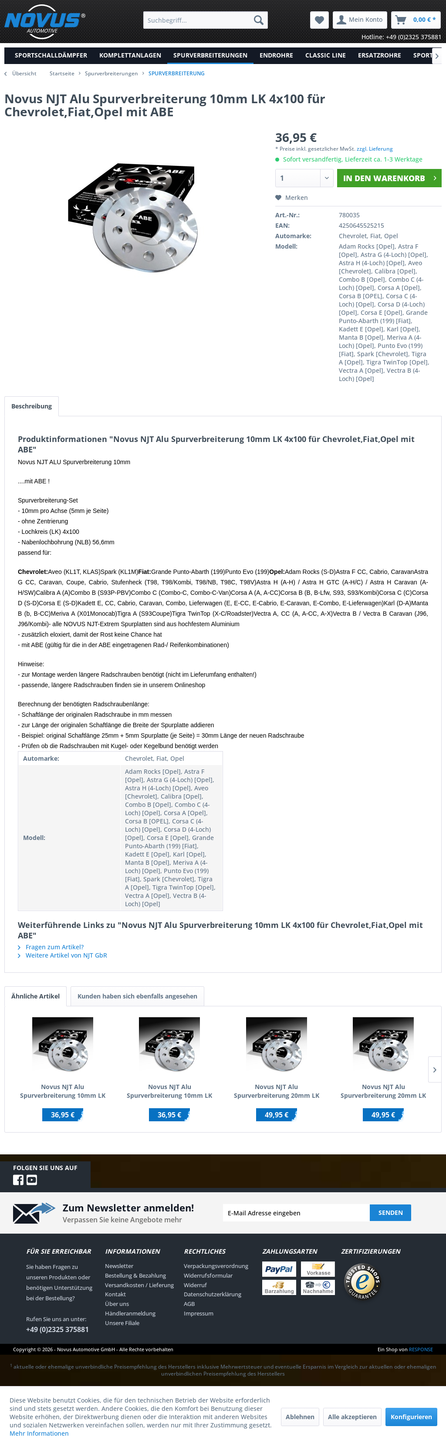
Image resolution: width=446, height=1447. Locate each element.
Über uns (117, 1304)
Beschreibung (31, 406)
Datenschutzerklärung (212, 1294)
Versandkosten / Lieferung (139, 1285)
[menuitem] (205, 20)
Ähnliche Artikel (35, 996)
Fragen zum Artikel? (51, 947)
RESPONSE (421, 1349)
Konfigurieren (411, 1417)
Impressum (198, 1313)
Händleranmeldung (130, 1313)
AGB (189, 1304)
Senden (390, 1212)
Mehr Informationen (39, 1433)
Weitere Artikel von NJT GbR (62, 955)
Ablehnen (300, 1417)
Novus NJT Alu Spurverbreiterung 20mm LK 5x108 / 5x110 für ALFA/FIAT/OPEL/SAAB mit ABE (383, 1091)
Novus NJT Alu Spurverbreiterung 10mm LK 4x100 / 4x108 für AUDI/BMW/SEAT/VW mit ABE (169, 1091)
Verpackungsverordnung (216, 1266)
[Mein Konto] (360, 20)
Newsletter (119, 1266)
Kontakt (115, 1294)
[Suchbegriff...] (205, 20)
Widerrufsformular (208, 1275)
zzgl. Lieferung (375, 148)
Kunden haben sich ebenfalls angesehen (137, 996)
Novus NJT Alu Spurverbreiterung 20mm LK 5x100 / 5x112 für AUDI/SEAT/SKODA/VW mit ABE (276, 1091)
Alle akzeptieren (352, 1417)
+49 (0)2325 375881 (57, 1329)
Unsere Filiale (122, 1323)
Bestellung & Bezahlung (135, 1275)
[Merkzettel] (319, 20)
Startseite (62, 73)
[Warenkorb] (416, 20)
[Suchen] (259, 20)
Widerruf (195, 1285)
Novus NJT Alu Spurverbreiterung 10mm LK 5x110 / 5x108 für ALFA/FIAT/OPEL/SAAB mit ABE (62, 1091)
